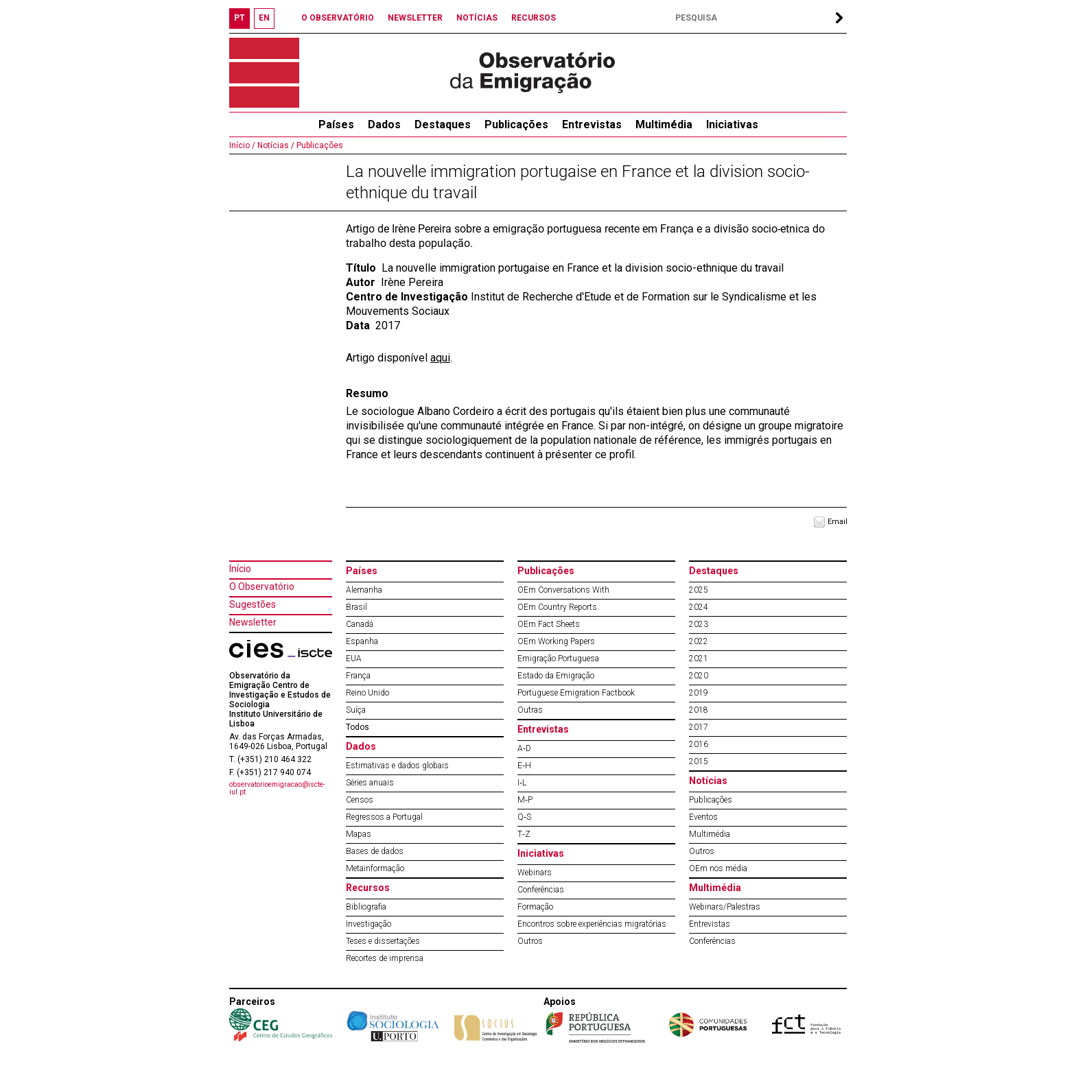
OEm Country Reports (557, 607)
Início (240, 568)
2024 (698, 607)
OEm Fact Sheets (548, 624)
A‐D (524, 748)
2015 (698, 761)
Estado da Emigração (555, 675)
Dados (384, 124)
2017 (698, 727)
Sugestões (252, 604)
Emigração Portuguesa (558, 658)
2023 (698, 624)
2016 (698, 744)
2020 (698, 675)
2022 (698, 641)
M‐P (525, 800)
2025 (698, 590)
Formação (535, 907)
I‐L (521, 782)
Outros (530, 941)
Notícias (708, 780)
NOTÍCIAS (477, 18)
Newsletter (253, 622)
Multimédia (663, 124)
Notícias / (274, 145)
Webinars (534, 872)
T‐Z (523, 834)
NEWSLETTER (415, 18)
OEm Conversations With (563, 590)
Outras (530, 710)
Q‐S (524, 817)
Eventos (703, 817)
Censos (359, 800)
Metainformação (375, 868)
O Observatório (261, 586)
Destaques (442, 124)
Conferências (540, 890)
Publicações (516, 124)
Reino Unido (367, 693)
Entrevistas (592, 124)
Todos (357, 727)
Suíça (356, 710)
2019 (698, 693)
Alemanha (364, 590)
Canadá (359, 624)
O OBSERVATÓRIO (337, 18)
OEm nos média (718, 868)
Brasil (356, 607)
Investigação (368, 924)
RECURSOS (533, 18)
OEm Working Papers (556, 641)
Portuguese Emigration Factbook (576, 693)
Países (361, 570)
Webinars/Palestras (724, 907)
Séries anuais (370, 782)
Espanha (362, 641)
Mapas (358, 834)
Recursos (368, 887)
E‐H (524, 765)
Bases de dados (375, 851)
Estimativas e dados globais (397, 765)
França (358, 675)
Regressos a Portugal (384, 817)
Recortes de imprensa (384, 958)
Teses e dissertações (383, 941)
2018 (698, 710)
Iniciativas (732, 124)
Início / (242, 145)
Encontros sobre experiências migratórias (591, 924)
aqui (440, 357)
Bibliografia (366, 907)
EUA (354, 658)
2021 (698, 658)
